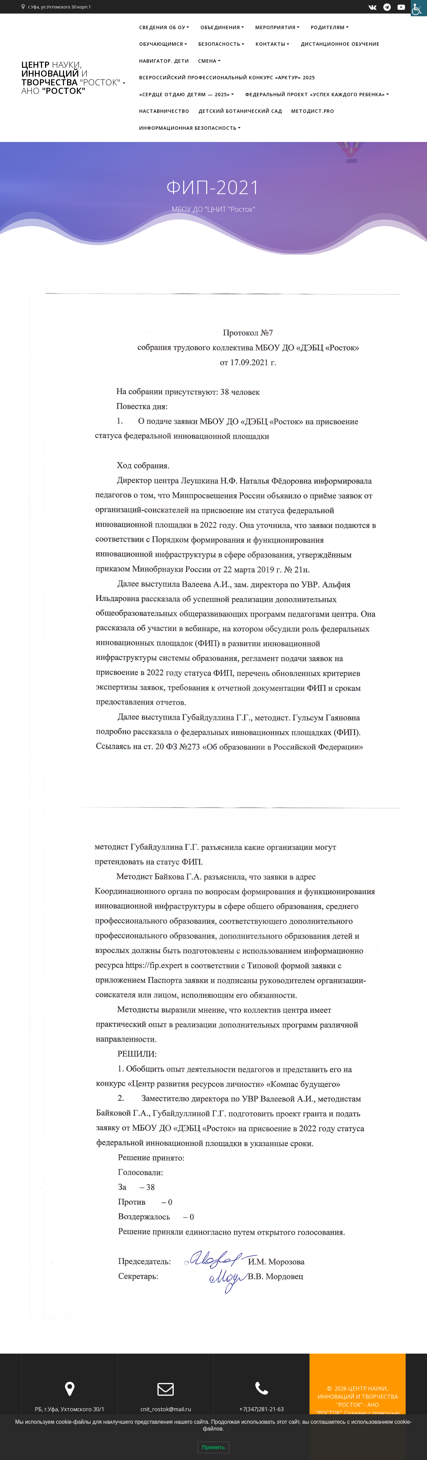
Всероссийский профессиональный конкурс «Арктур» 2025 (227, 77)
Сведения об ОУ (162, 27)
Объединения (220, 27)
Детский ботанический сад (240, 111)
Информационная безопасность (188, 128)
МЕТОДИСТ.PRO (312, 111)
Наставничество (164, 111)
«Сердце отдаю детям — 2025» (184, 94)
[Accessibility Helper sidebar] (419, 8)
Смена (207, 61)
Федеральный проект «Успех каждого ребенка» (315, 94)
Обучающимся (161, 44)
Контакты (270, 44)
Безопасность (219, 44)
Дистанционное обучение (340, 44)
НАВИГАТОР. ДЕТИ (164, 61)
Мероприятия (275, 27)
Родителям (328, 27)
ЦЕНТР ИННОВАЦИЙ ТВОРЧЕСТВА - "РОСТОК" (73, 77)
